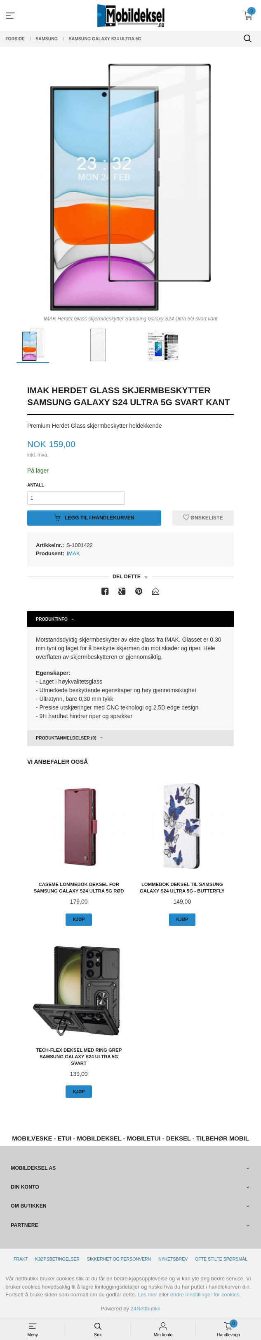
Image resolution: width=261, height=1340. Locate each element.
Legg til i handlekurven (94, 518)
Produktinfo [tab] (52, 619)
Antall (35, 484)
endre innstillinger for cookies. (205, 1294)
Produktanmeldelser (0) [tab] (66, 737)
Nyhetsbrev (173, 1259)
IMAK (73, 553)
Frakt (21, 1259)
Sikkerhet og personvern (119, 1259)
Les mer (147, 1294)
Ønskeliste (203, 518)
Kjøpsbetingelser (57, 1259)
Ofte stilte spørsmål (221, 1259)
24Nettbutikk (145, 1308)
